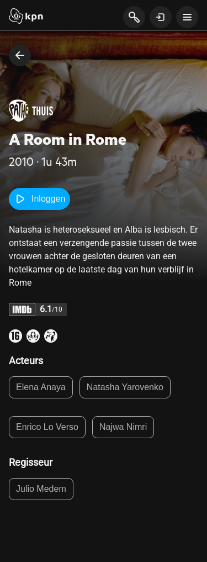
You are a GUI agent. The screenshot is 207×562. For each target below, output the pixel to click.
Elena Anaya (41, 387)
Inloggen (39, 199)
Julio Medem (41, 488)
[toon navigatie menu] (187, 17)
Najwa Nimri (123, 427)
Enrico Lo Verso (47, 427)
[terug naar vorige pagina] (20, 55)
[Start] (26, 17)
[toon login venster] (161, 17)
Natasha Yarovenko (125, 387)
